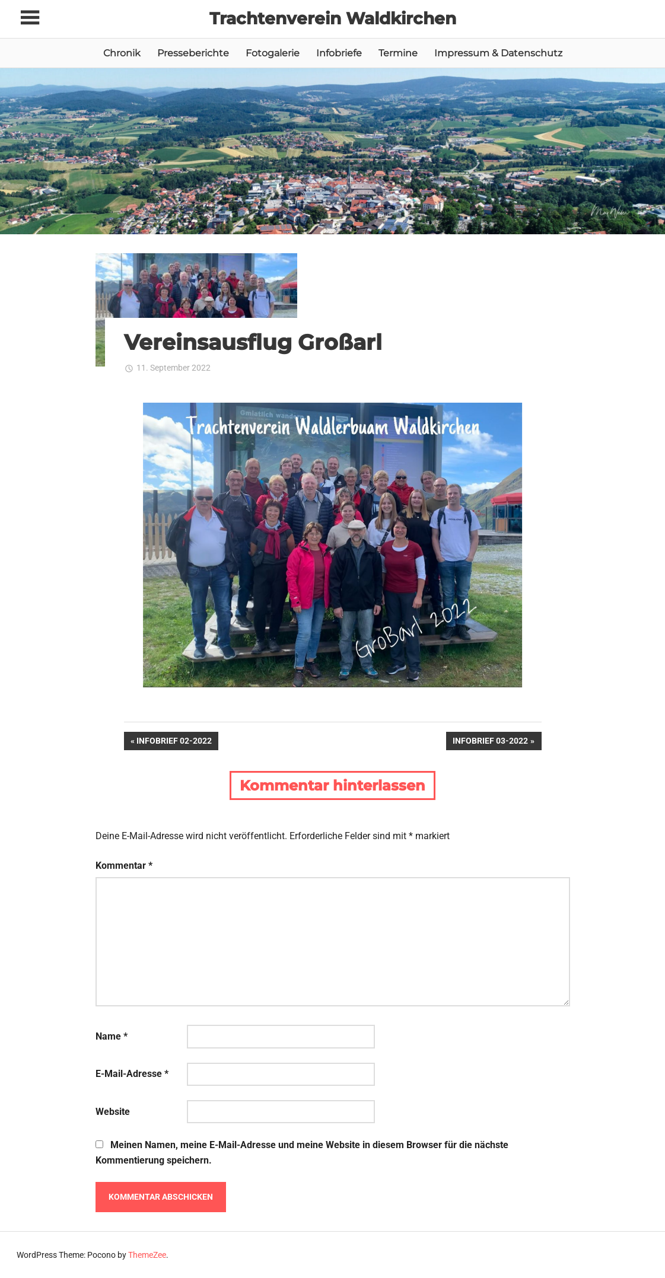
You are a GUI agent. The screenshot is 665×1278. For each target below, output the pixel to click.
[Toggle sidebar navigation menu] (30, 18)
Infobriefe (339, 53)
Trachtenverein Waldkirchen (332, 18)
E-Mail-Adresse (132, 1073)
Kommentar (124, 865)
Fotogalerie (273, 53)
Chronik (122, 53)
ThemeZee (147, 1255)
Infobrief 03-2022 (490, 742)
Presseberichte (193, 53)
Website (113, 1111)
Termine (398, 53)
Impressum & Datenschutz (498, 53)
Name (112, 1036)
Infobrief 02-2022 (174, 742)
